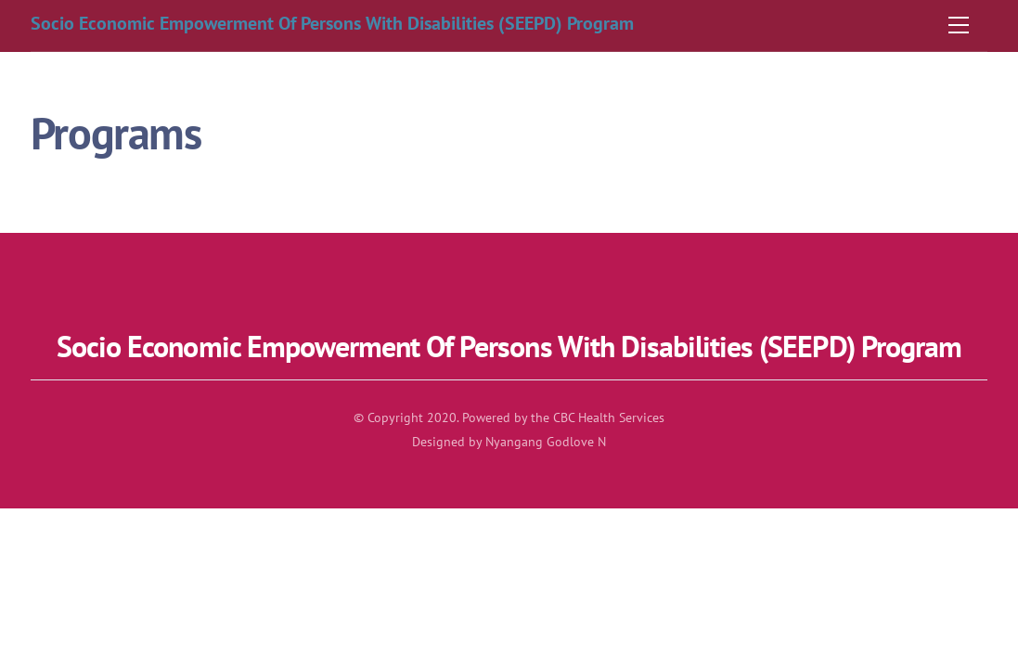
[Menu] (958, 25)
